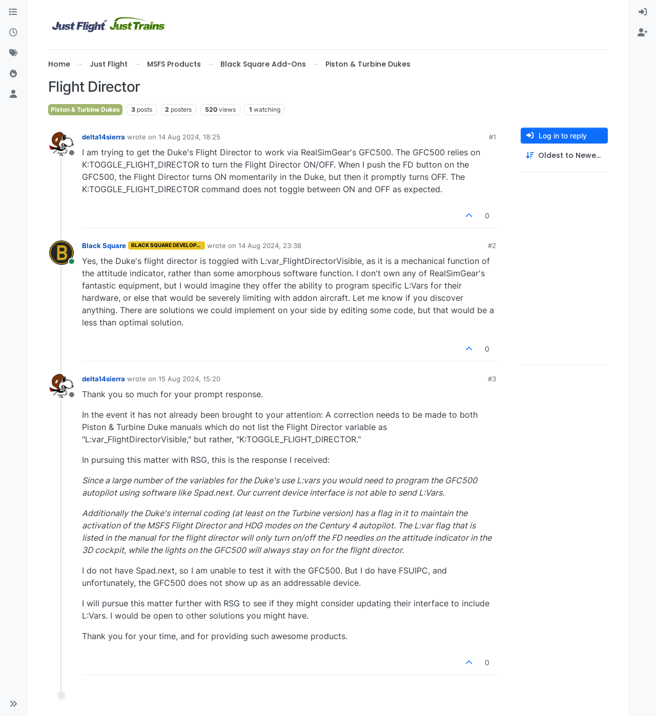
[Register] (642, 33)
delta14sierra (103, 137)
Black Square (104, 245)
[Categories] (13, 12)
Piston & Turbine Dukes (85, 109)
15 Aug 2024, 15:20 (189, 379)
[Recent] (13, 33)
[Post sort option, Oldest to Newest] (564, 155)
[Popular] (13, 74)
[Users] (13, 94)
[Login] (642, 12)
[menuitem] (642, 12)
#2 (492, 245)
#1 (492, 137)
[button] (13, 703)
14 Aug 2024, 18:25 (189, 137)
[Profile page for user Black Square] (61, 252)
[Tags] (13, 53)
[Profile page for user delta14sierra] (61, 144)
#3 (492, 379)
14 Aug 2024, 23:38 (269, 245)
